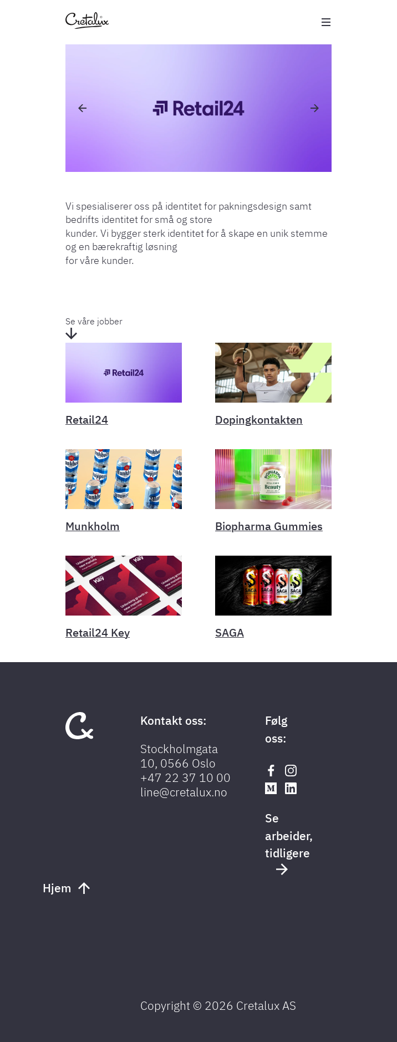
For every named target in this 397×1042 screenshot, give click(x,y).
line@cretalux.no (183, 792)
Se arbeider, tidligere (286, 842)
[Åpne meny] (326, 22)
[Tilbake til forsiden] (87, 25)
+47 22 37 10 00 (185, 777)
